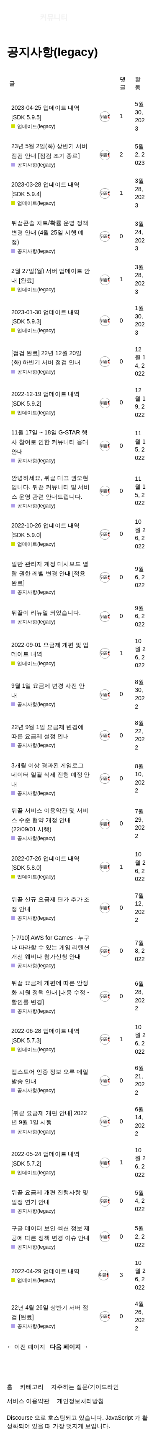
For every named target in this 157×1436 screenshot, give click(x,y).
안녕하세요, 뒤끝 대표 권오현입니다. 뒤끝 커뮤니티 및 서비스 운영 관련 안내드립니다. (50, 487)
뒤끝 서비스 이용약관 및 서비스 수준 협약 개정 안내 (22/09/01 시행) (49, 820)
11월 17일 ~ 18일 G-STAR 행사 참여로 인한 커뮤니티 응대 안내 (49, 441)
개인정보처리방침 (80, 1401)
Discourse (20, 1417)
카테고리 (32, 1386)
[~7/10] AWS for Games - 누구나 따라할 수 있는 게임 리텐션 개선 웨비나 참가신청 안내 (50, 947)
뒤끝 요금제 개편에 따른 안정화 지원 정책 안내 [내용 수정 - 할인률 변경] (50, 992)
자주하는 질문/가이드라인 (85, 1386)
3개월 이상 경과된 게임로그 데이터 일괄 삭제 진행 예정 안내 (50, 774)
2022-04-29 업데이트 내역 (45, 1271)
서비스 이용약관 (28, 1401)
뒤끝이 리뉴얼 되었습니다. (46, 612)
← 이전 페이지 (26, 1346)
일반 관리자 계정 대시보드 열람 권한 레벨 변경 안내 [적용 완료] (49, 573)
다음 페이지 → (69, 1346)
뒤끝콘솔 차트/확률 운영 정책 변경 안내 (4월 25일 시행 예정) (49, 232)
